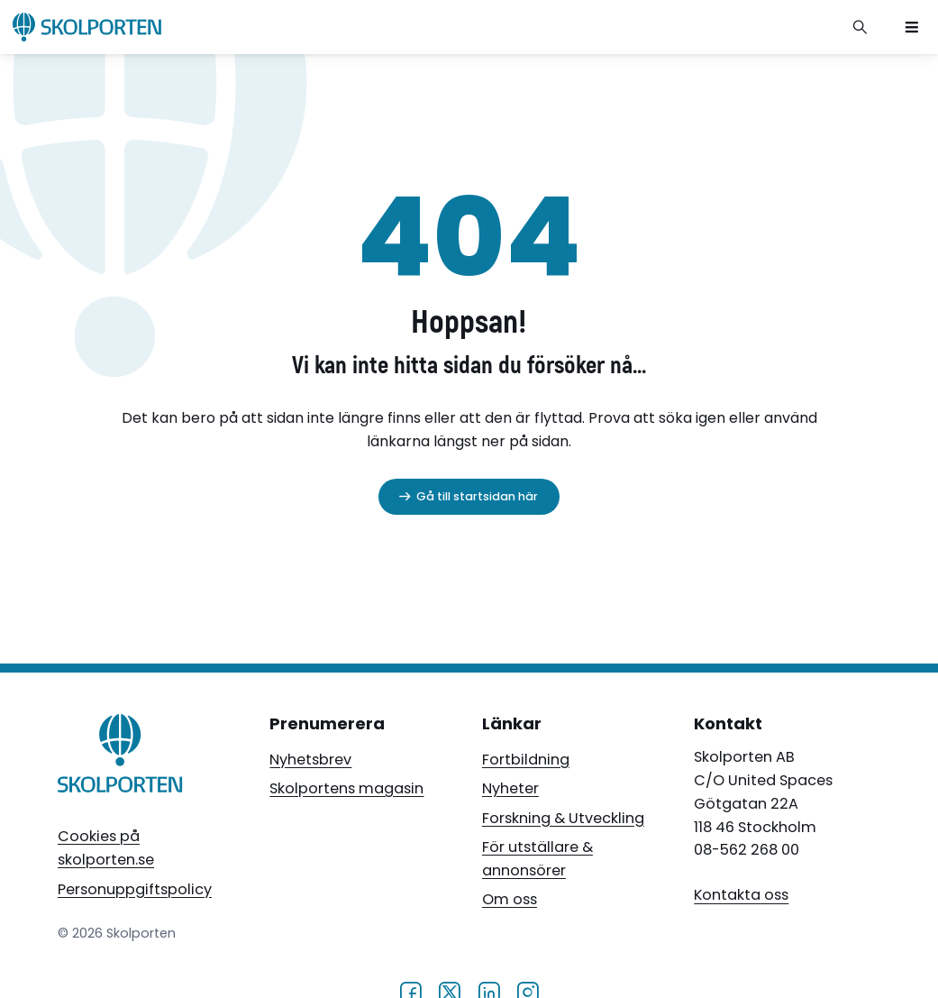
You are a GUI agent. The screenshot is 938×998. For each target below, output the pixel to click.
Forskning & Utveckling (563, 818)
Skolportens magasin (346, 788)
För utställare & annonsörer (537, 859)
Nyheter (510, 788)
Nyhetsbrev (310, 759)
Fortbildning (525, 759)
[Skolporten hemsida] (87, 27)
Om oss (509, 899)
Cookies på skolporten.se (106, 848)
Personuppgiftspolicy (135, 889)
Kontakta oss (741, 895)
